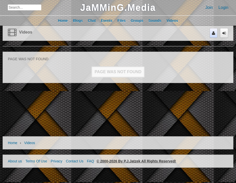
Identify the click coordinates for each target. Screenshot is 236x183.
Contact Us (74, 161)
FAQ (90, 161)
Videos (25, 32)
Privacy (56, 161)
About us (15, 161)
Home (12, 143)
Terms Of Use (36, 161)
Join (209, 7)
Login (223, 7)
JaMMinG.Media (118, 7)
